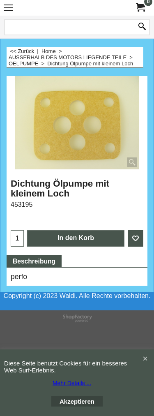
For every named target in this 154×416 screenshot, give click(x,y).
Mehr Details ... (72, 383)
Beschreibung (34, 261)
